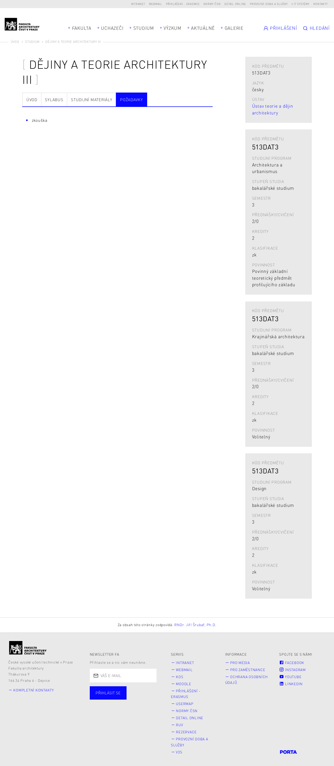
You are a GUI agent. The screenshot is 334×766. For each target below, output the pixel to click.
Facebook (291, 662)
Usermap (185, 703)
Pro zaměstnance (247, 669)
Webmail (155, 3)
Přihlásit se (108, 692)
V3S (179, 750)
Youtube (290, 676)
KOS (179, 676)
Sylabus (54, 99)
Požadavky (131, 99)
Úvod (15, 42)
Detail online (235, 3)
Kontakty (320, 3)
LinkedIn (291, 683)
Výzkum (172, 28)
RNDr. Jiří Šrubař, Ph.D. (195, 624)
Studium (143, 28)
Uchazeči (112, 28)
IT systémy (301, 3)
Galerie (234, 28)
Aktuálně (203, 28)
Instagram (292, 669)
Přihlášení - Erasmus (183, 3)
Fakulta (81, 28)
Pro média (240, 662)
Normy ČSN (212, 3)
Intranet (138, 3)
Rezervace (186, 730)
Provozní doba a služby (269, 3)
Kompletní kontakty (34, 690)
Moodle (184, 683)
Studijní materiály (91, 99)
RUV (179, 723)
